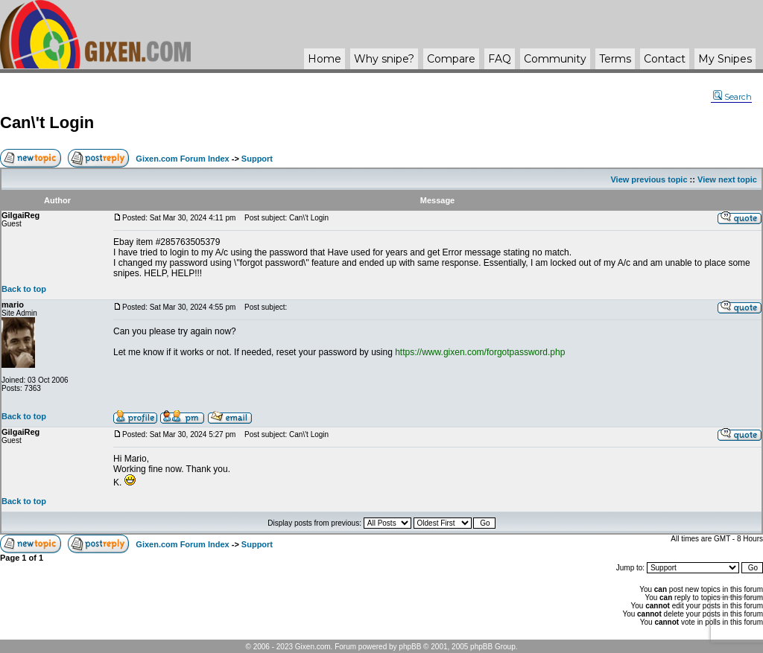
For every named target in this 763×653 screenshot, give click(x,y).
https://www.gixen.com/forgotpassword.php (480, 352)
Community (555, 59)
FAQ (499, 59)
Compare (451, 59)
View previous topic (648, 179)
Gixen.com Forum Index (182, 158)
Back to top (23, 288)
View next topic (727, 179)
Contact (665, 59)
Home (324, 59)
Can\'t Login (47, 122)
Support (257, 158)
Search (732, 97)
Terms (615, 59)
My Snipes (725, 59)
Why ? (384, 59)
